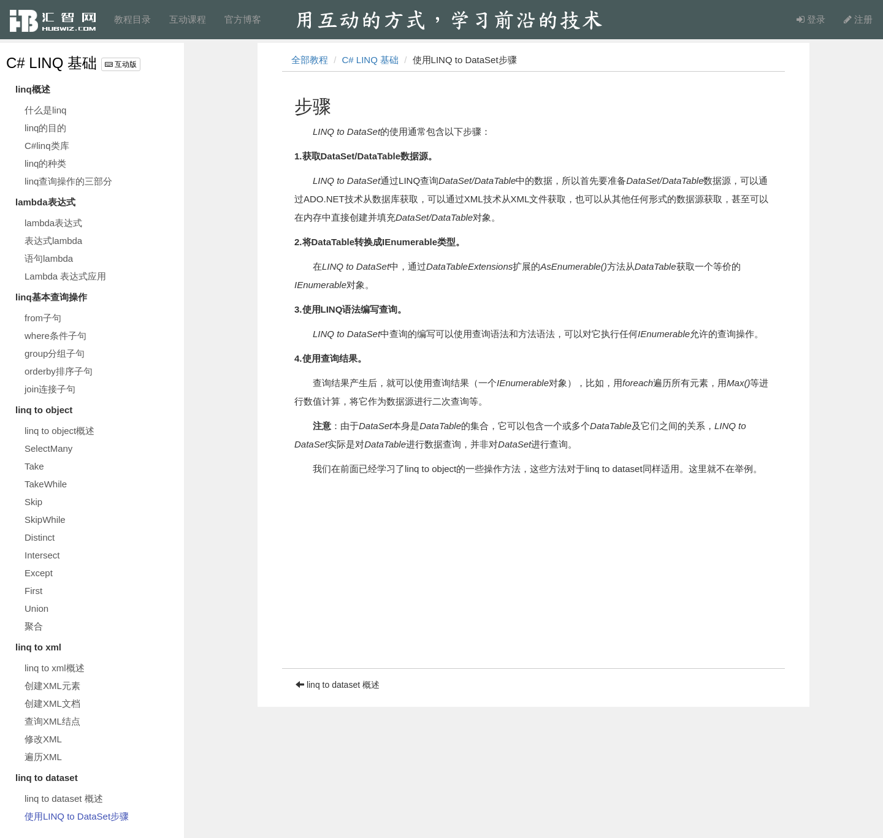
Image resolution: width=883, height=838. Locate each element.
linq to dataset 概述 (64, 798)
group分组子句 (55, 353)
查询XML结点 (52, 721)
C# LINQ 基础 (51, 63)
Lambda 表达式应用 (65, 276)
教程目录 (132, 19)
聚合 (34, 626)
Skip (33, 502)
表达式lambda (53, 240)
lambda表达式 (53, 223)
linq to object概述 (59, 430)
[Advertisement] (533, 582)
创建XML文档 (52, 703)
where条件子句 (55, 335)
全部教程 (309, 60)
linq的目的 (45, 128)
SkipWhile (45, 519)
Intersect (42, 555)
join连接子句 (50, 389)
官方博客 (242, 19)
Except (39, 573)
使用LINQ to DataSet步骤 (77, 816)
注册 (858, 19)
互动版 (121, 64)
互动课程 (187, 19)
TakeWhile (46, 484)
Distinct (40, 537)
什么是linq (45, 110)
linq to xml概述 (55, 668)
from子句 (43, 318)
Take (34, 466)
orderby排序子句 (59, 371)
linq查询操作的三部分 (68, 181)
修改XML (43, 739)
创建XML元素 (52, 685)
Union (36, 608)
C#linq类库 (47, 145)
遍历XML (43, 757)
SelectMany (48, 448)
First (33, 590)
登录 (811, 19)
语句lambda (49, 258)
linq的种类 (45, 163)
